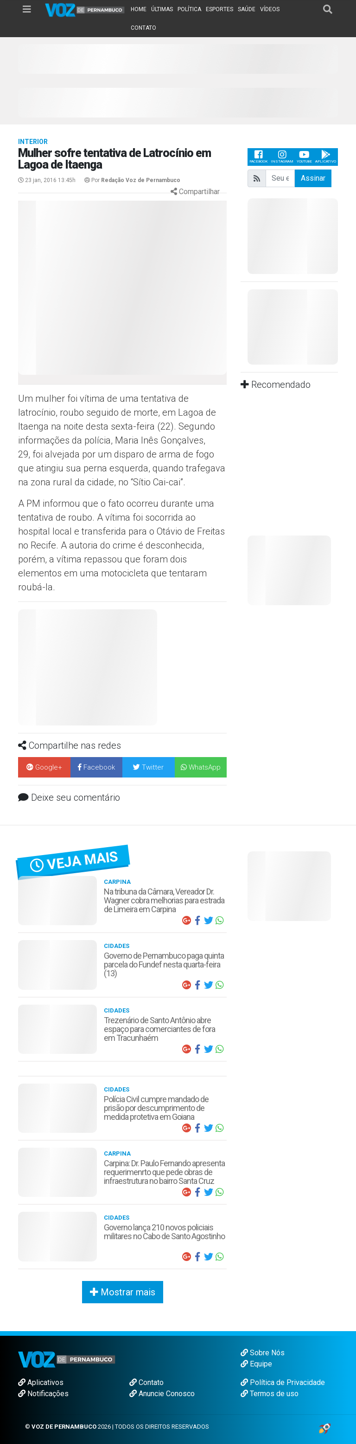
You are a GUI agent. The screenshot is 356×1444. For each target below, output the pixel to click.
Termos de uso (270, 1393)
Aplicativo (325, 156)
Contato (146, 1382)
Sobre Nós (263, 1352)
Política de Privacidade (283, 1382)
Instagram (282, 156)
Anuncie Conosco (162, 1393)
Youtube (304, 156)
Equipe (256, 1363)
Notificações (43, 1393)
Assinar (313, 178)
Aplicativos (41, 1382)
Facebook (258, 156)
